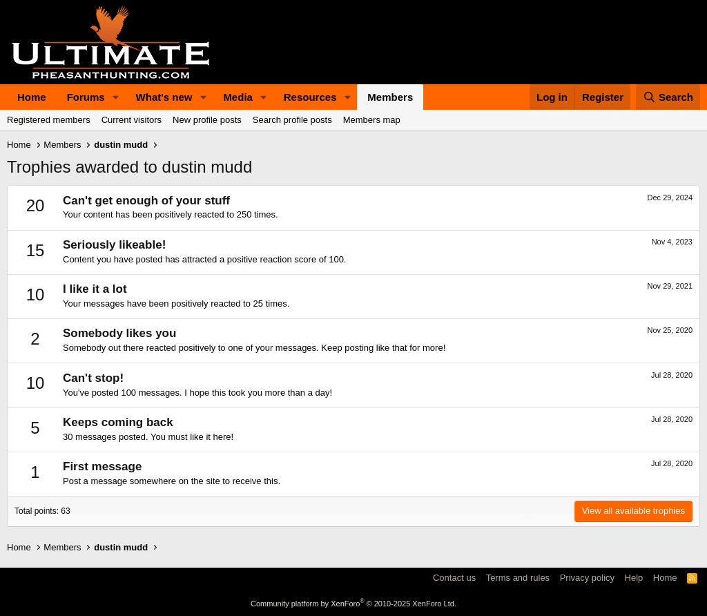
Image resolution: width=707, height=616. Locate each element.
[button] (116, 97)
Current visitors (131, 120)
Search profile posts (292, 120)
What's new (164, 97)
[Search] (668, 97)
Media (238, 97)
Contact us (454, 577)
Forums (86, 97)
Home (31, 97)
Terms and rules (518, 577)
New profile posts (207, 120)
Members (390, 97)
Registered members (48, 120)
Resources (310, 97)
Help (634, 577)
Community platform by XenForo (353, 603)
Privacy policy (587, 577)
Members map (371, 120)
